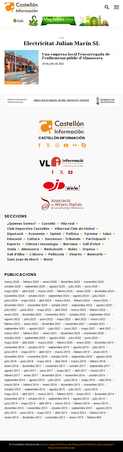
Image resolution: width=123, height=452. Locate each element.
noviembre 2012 (55, 417)
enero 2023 (11, 314)
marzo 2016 (11, 384)
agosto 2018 (104, 356)
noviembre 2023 (37, 305)
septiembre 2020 (35, 338)
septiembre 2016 (14, 380)
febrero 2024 (81, 300)
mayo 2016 (88, 380)
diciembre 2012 (32, 417)
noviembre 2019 (14, 347)
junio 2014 (10, 403)
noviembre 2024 (14, 296)
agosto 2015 (57, 389)
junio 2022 (46, 319)
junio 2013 (26, 412)
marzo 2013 (78, 412)
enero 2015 (84, 394)
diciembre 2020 (70, 333)
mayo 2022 (64, 319)
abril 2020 (28, 342)
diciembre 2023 (14, 305)
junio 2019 (10, 352)
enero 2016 (50, 384)
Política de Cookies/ (100, 444)
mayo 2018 (44, 361)
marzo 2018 (78, 361)
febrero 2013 (97, 412)
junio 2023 (26, 310)
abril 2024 (45, 300)
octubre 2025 (12, 286)
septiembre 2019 (58, 347)
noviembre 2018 (37, 356)
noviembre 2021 (75, 324)
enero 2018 (11, 366)
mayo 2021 (88, 328)
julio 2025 (75, 286)
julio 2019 (99, 347)
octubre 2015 (12, 389)
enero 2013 (11, 417)
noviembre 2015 (94, 384)
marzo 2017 (98, 370)
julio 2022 (30, 319)
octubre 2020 (12, 338)
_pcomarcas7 (13, 82)
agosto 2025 (57, 286)
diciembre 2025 (70, 282)
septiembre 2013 (81, 408)
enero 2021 (50, 333)
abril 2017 (81, 370)
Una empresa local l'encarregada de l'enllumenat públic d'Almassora (76, 56)
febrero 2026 (31, 282)
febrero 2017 (12, 375)
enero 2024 (100, 300)
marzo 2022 (98, 319)
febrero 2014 (81, 403)
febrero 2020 (65, 342)
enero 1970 (76, 417)
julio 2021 (55, 328)
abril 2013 (61, 412)
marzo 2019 (62, 352)
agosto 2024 (81, 296)
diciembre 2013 (14, 408)
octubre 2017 (77, 366)
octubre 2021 (97, 324)
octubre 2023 (59, 305)
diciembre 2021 (51, 324)
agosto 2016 (37, 380)
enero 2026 (50, 282)
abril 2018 (61, 361)
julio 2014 (99, 398)
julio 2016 (55, 380)
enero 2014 (100, 403)
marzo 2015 (45, 394)
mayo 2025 (11, 291)
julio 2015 (75, 389)
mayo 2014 (28, 403)
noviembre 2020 (94, 333)
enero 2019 (100, 352)
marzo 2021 (11, 333)
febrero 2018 (97, 361)
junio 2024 (10, 300)
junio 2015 (91, 389)
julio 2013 (10, 412)
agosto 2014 (81, 398)
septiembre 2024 (58, 296)
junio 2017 (46, 370)
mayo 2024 (28, 300)
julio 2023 (10, 310)
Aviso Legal (49, 444)
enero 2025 (84, 291)
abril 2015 (28, 394)
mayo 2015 (11, 394)
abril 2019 (45, 352)
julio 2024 (99, 296)
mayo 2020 (11, 342)
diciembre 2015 (70, 384)
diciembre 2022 (32, 314)
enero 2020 (84, 342)
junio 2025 (91, 286)
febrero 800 (94, 417)
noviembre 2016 (75, 375)
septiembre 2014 (58, 398)
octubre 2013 (59, 408)
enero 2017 (31, 375)
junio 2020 (91, 338)
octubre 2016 (97, 375)
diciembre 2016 (51, 375)
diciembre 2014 (104, 394)
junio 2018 (26, 361)
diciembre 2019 (104, 342)
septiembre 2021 (14, 328)
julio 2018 (10, 361)
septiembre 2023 (81, 305)
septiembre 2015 (35, 389)
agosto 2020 (57, 338)
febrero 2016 (31, 384)
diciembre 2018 (14, 356)
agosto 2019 (81, 347)
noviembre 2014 (14, 398)
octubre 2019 (36, 347)
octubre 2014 (36, 398)
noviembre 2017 (55, 366)
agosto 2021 (37, 328)
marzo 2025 (45, 291)
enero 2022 (31, 324)
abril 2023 (61, 310)
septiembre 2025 (35, 286)
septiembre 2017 (99, 366)
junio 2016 (71, 380)
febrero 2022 (12, 324)
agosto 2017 (12, 370)
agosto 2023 (104, 305)
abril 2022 (81, 319)
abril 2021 (105, 328)
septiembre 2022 (99, 314)
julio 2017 (30, 370)
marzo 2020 (45, 342)
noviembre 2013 (37, 408)
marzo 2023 (78, 310)
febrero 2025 (65, 291)
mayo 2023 (44, 310)
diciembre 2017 (32, 366)
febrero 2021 (31, 333)
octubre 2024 (36, 296)
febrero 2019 (81, 352)
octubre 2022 (77, 314)
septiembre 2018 (81, 356)
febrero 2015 (65, 394)
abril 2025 (28, 291)
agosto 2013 (104, 408)
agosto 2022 (12, 319)
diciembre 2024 (104, 291)
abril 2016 (105, 380)
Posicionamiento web (61, 448)
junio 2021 (71, 328)
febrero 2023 (97, 310)
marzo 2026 (11, 282)
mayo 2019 (28, 352)
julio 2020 (75, 338)
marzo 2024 (62, 300)
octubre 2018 (59, 356)
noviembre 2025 (94, 282)
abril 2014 (45, 403)
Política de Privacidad (71, 444)
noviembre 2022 (55, 314)
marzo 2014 (62, 403)
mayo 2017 (64, 370)
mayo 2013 (44, 412)
